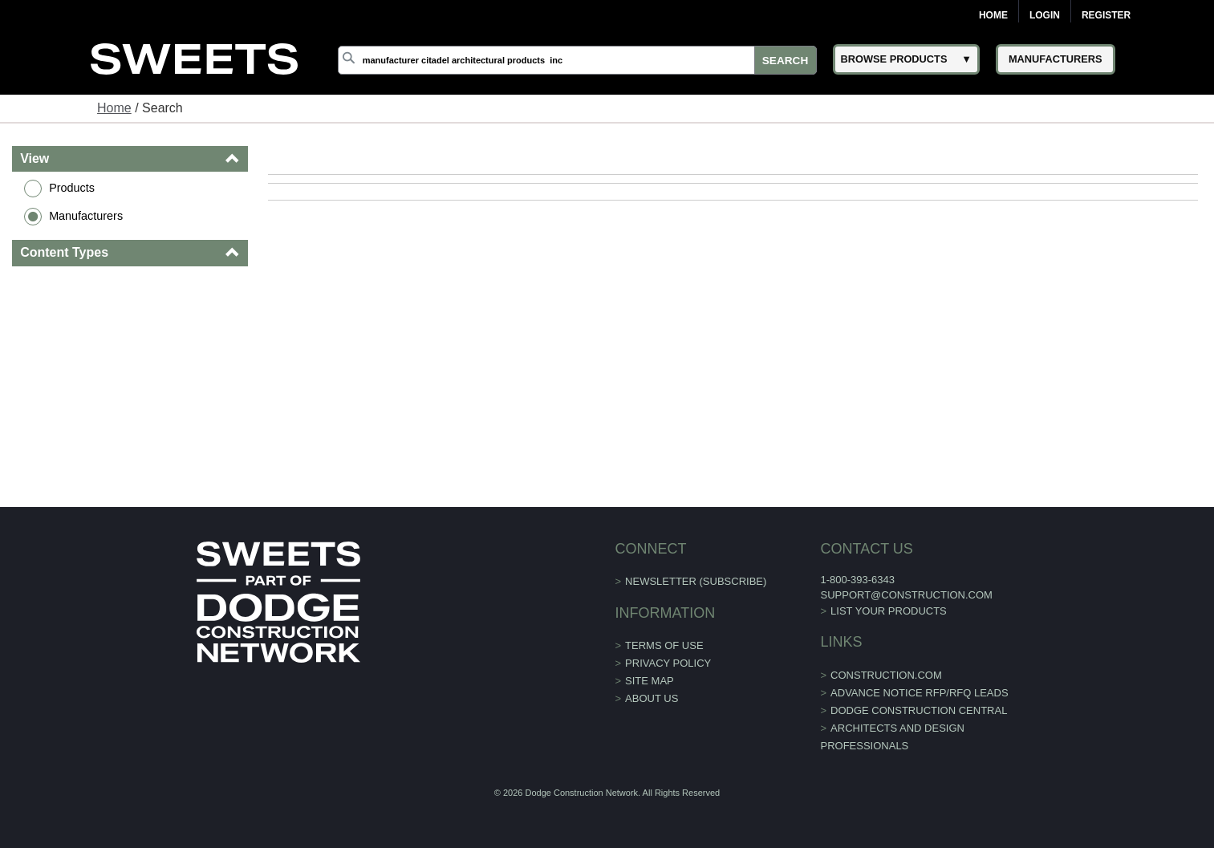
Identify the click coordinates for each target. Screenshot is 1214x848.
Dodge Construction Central (918, 710)
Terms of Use (664, 645)
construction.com (886, 675)
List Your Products (888, 611)
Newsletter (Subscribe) (695, 581)
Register (1106, 15)
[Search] (577, 60)
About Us (651, 698)
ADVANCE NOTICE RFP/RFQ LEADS (919, 693)
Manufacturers (86, 215)
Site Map (649, 681)
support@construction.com (906, 595)
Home (993, 15)
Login (1044, 15)
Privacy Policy (668, 663)
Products (72, 187)
